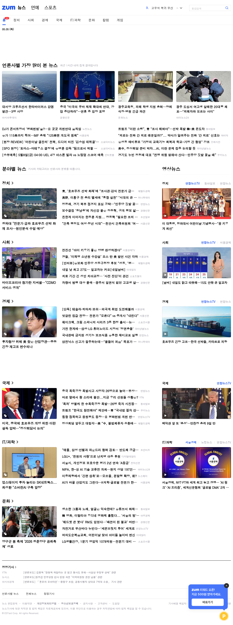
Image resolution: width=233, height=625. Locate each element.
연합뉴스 (225, 183)
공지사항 (88, 603)
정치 (16, 20)
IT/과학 (75, 20)
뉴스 (22, 7)
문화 (91, 20)
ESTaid (8, 613)
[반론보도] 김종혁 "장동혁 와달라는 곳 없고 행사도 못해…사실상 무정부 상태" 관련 (69, 572)
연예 (35, 7)
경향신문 (65, 117)
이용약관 (27, 603)
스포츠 (50, 7)
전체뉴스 (31, 594)
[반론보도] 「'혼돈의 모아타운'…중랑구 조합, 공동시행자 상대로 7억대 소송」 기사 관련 (72, 581)
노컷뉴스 (206, 442)
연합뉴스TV (192, 183)
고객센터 (102, 603)
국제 (59, 20)
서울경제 (225, 242)
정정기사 (8, 567)
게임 (120, 20)
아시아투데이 (9, 117)
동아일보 (209, 183)
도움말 (116, 603)
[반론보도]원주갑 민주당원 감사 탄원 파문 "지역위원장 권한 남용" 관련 (62, 577)
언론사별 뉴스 (10, 594)
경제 (45, 20)
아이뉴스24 (182, 117)
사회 (31, 20)
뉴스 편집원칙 (9, 603)
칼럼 (106, 20)
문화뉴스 (123, 117)
